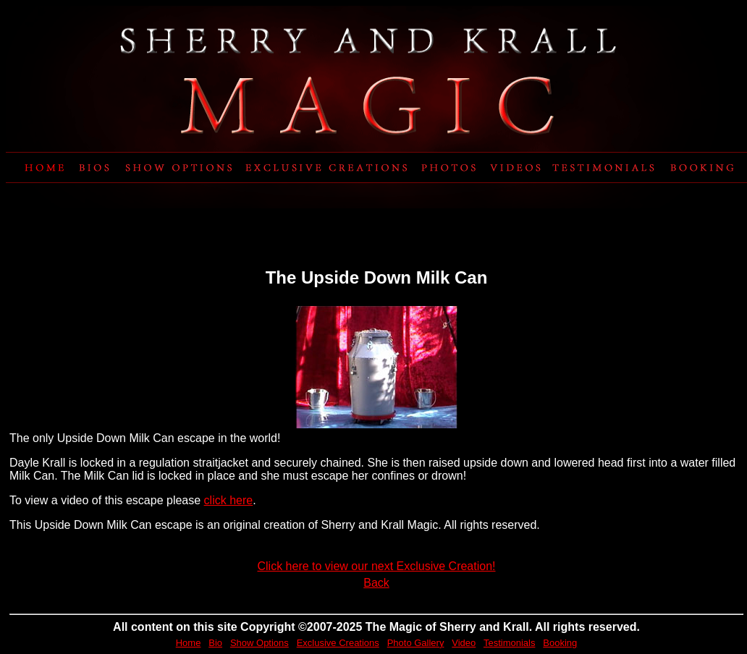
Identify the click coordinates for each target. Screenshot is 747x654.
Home (188, 642)
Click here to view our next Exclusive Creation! (376, 566)
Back (376, 583)
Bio (215, 642)
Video (464, 642)
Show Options (259, 642)
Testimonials (510, 642)
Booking (560, 642)
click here (228, 500)
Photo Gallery (415, 642)
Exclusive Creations (338, 642)
